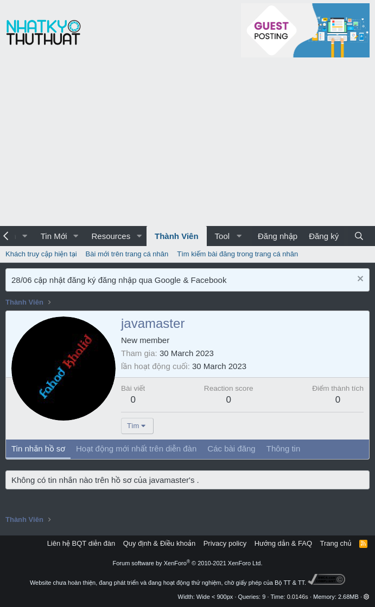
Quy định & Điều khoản (159, 543)
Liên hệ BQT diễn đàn (81, 543)
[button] (25, 236)
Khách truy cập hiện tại (41, 254)
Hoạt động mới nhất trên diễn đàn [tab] (136, 448)
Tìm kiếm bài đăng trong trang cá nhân (237, 254)
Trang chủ (336, 543)
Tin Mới (54, 236)
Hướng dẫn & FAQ (283, 543)
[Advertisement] (187, 145)
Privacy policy (225, 543)
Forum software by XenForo (188, 563)
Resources (110, 236)
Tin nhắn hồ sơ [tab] (38, 448)
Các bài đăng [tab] (231, 448)
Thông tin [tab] (283, 448)
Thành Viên (177, 236)
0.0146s (297, 596)
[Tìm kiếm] (359, 236)
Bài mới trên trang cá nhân (127, 254)
